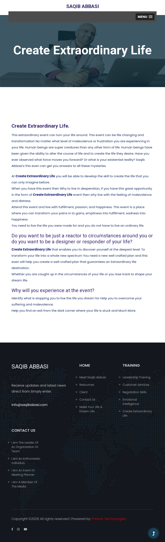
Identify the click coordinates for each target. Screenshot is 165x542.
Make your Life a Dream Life (90, 409)
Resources (86, 385)
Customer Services (136, 385)
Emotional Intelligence (131, 401)
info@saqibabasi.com (30, 404)
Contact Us (87, 399)
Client (83, 392)
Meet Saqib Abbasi (92, 377)
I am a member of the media (24, 484)
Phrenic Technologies (108, 518)
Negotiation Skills (134, 392)
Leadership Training (136, 377)
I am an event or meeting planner (23, 472)
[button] (145, 16)
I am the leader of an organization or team (25, 447)
